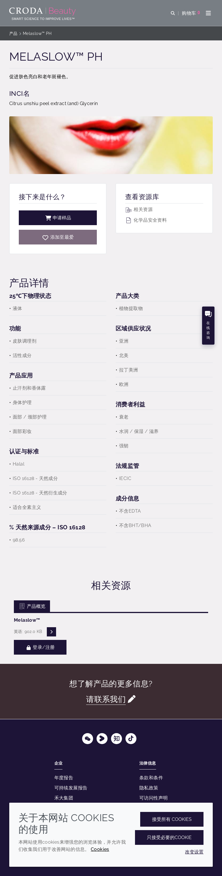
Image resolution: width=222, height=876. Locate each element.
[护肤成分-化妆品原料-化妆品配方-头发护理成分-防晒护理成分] (43, 11)
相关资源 (139, 209)
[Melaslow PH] (58, 237)
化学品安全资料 (146, 220)
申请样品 (58, 218)
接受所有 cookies (172, 819)
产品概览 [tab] (31, 606)
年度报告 (63, 777)
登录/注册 (40, 647)
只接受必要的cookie (169, 837)
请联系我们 (106, 699)
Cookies (100, 849)
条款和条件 (151, 777)
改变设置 (194, 852)
